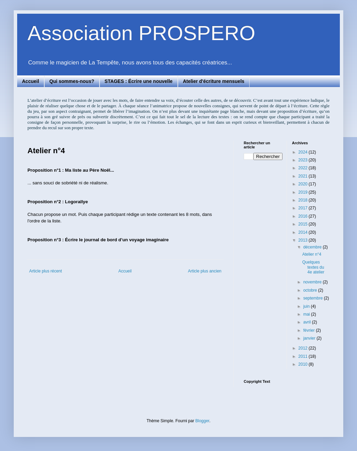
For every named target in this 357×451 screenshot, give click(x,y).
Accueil (30, 81)
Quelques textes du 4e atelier (313, 267)
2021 (303, 176)
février (309, 330)
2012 (303, 348)
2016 (303, 216)
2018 (303, 200)
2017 (303, 208)
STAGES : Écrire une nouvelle (139, 81)
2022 (303, 168)
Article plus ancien (204, 271)
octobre (310, 290)
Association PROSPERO (141, 33)
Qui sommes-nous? (71, 81)
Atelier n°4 (311, 254)
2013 (303, 240)
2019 (303, 192)
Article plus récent (45, 271)
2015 (303, 224)
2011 (303, 356)
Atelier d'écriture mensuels (213, 81)
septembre (313, 298)
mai (307, 314)
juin (307, 306)
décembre (313, 247)
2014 (303, 232)
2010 (303, 364)
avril (307, 322)
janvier (309, 338)
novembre (313, 282)
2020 (303, 184)
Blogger (202, 420)
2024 (303, 152)
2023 (303, 160)
